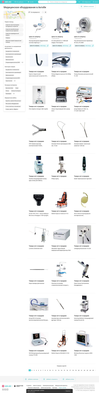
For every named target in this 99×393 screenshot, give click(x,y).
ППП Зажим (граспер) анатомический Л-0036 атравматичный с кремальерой (38, 145)
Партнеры (54, 387)
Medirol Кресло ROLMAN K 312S (60, 353)
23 (87, 370)
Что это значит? (31, 391)
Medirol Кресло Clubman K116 (60, 213)
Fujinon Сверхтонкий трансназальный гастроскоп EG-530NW (38, 75)
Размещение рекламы (48, 385)
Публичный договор (46, 387)
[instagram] (3, 389)
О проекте (28, 385)
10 (50, 370)
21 (81, 370)
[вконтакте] (7, 389)
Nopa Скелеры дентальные (36, 283)
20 (78, 370)
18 (73, 370)
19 (75, 370)
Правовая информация (33, 387)
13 (58, 370)
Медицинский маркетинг (61, 385)
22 (84, 370)
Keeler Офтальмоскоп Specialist (83, 178)
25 (93, 370)
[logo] (6, 2)
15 (64, 370)
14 (61, 370)
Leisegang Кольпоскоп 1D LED (82, 248)
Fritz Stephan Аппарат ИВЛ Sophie (38, 109)
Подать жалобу (62, 387)
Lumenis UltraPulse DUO (35, 248)
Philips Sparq (55, 178)
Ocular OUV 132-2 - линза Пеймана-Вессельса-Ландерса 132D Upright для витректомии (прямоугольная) (39, 215)
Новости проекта (37, 385)
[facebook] (5, 389)
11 (53, 370)
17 (70, 370)
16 (67, 370)
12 (55, 370)
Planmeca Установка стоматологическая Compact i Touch (60, 285)
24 (90, 370)
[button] (20, 2)
